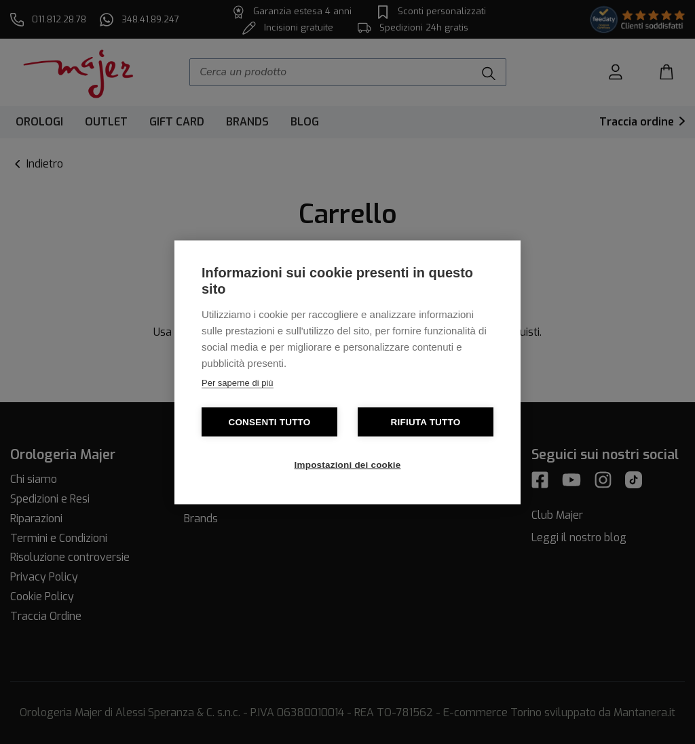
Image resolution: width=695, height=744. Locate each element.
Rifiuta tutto (426, 421)
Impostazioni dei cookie (348, 464)
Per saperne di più (238, 382)
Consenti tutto (269, 421)
